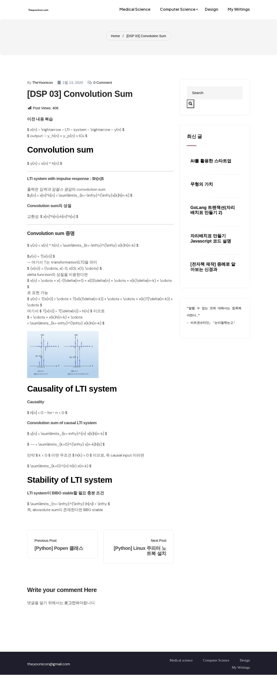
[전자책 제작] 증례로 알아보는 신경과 (212, 267)
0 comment (103, 82)
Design (245, 660)
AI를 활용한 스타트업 (210, 161)
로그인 (70, 602)
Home (115, 36)
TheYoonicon (42, 82)
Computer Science (216, 660)
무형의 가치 (201, 184)
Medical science (181, 660)
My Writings (241, 667)
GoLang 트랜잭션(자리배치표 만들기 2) (212, 210)
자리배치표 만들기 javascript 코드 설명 (210, 239)
